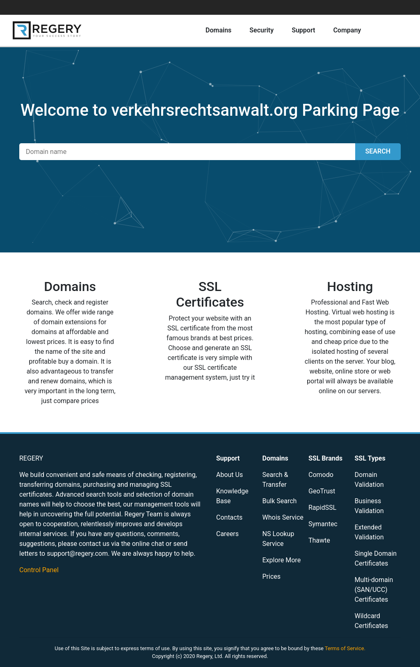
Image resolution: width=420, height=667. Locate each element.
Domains (218, 30)
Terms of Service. (345, 648)
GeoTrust (321, 491)
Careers (227, 534)
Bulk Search (279, 501)
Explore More (281, 560)
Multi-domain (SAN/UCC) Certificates (374, 589)
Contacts (229, 517)
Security (261, 30)
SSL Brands (325, 458)
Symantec (323, 524)
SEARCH (377, 151)
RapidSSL (322, 507)
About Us (229, 475)
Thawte (319, 540)
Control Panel (39, 570)
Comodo (320, 475)
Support (303, 30)
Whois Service (283, 517)
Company (347, 30)
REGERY (31, 458)
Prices (271, 576)
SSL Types (370, 458)
